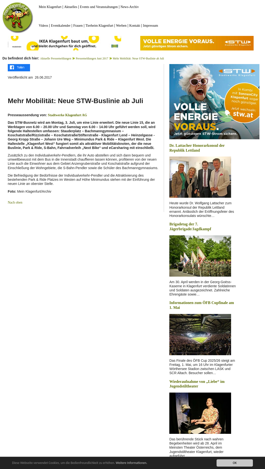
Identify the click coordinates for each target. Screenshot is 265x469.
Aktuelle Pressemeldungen (55, 58)
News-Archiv (130, 7)
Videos (43, 25)
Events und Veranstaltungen (99, 7)
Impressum (150, 25)
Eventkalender (60, 25)
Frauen (78, 25)
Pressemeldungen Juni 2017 (92, 58)
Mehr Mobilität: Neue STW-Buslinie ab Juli (138, 58)
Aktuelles (70, 7)
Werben (121, 25)
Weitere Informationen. (131, 463)
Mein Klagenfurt (50, 7)
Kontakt (134, 25)
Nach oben (15, 202)
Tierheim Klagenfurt (99, 25)
